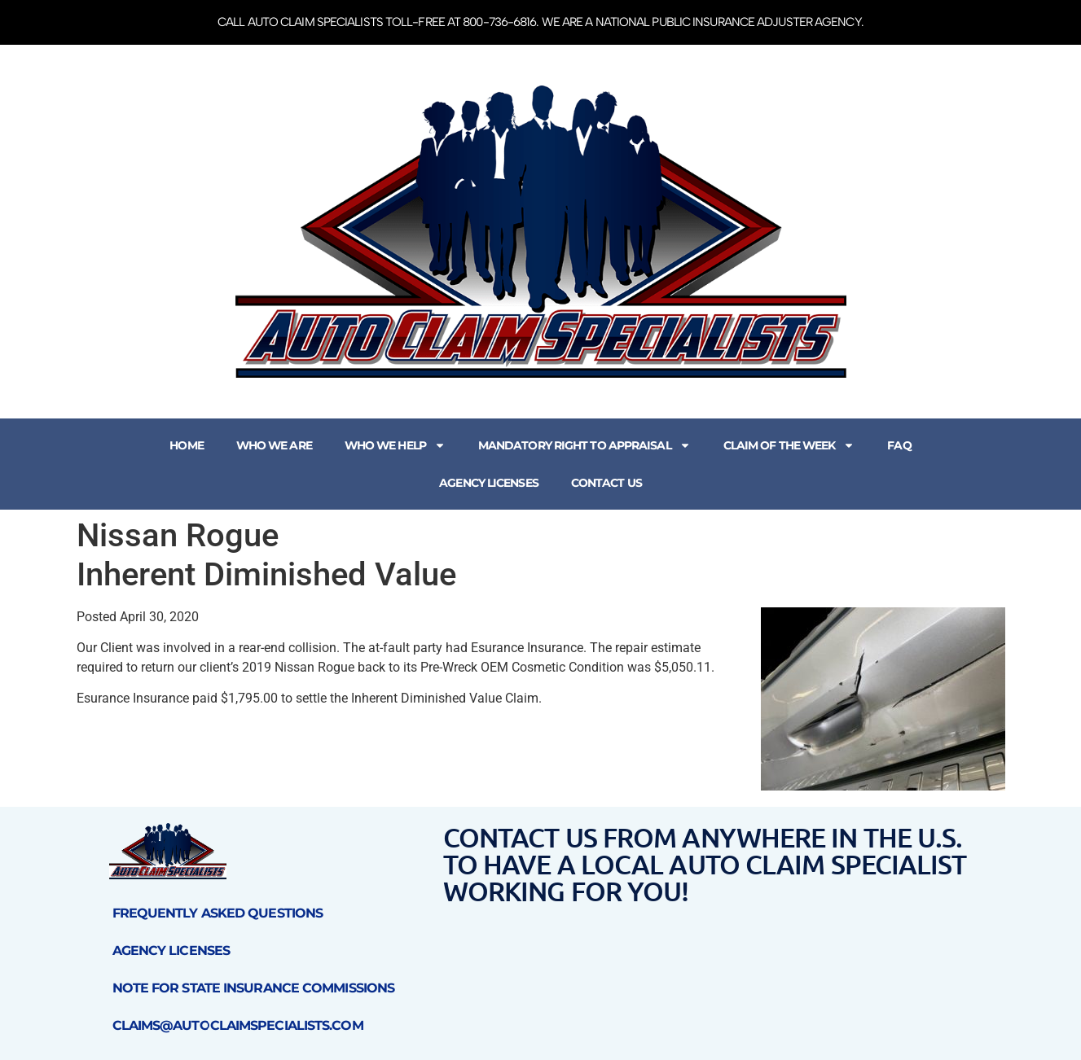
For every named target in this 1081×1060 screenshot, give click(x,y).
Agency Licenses (488, 482)
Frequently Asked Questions (217, 913)
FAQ (899, 445)
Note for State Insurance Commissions (253, 988)
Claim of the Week (789, 445)
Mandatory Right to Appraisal (584, 445)
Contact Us (606, 482)
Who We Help (395, 445)
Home (186, 445)
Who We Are (274, 445)
